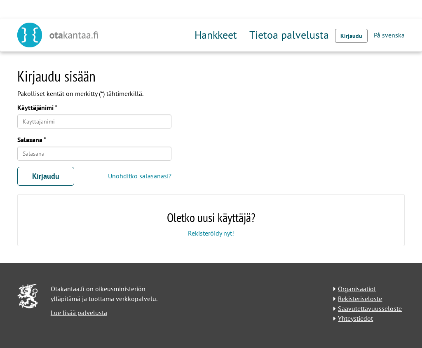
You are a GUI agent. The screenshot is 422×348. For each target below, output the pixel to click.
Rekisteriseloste (360, 298)
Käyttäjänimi (35, 107)
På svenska (389, 35)
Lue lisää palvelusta (79, 312)
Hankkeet (216, 35)
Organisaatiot (357, 289)
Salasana (29, 139)
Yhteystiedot (355, 318)
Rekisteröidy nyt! (211, 233)
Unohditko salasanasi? (139, 176)
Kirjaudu (351, 36)
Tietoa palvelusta (289, 35)
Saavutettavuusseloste (370, 308)
